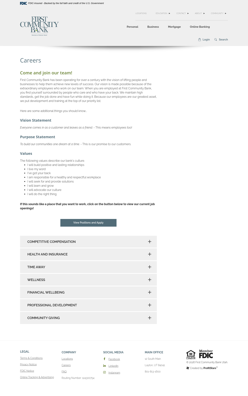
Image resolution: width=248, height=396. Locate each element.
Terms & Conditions (31, 358)
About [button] (198, 13)
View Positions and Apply (88, 222)
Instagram (114, 372)
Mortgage (174, 26)
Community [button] (217, 13)
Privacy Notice (28, 364)
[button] (204, 39)
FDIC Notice (27, 370)
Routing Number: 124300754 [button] (78, 377)
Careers (66, 365)
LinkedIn (113, 365)
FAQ (64, 371)
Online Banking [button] (200, 26)
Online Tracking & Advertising (37, 377)
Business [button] (153, 26)
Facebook (114, 359)
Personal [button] (132, 26)
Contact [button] (181, 13)
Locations (141, 13)
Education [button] (161, 13)
